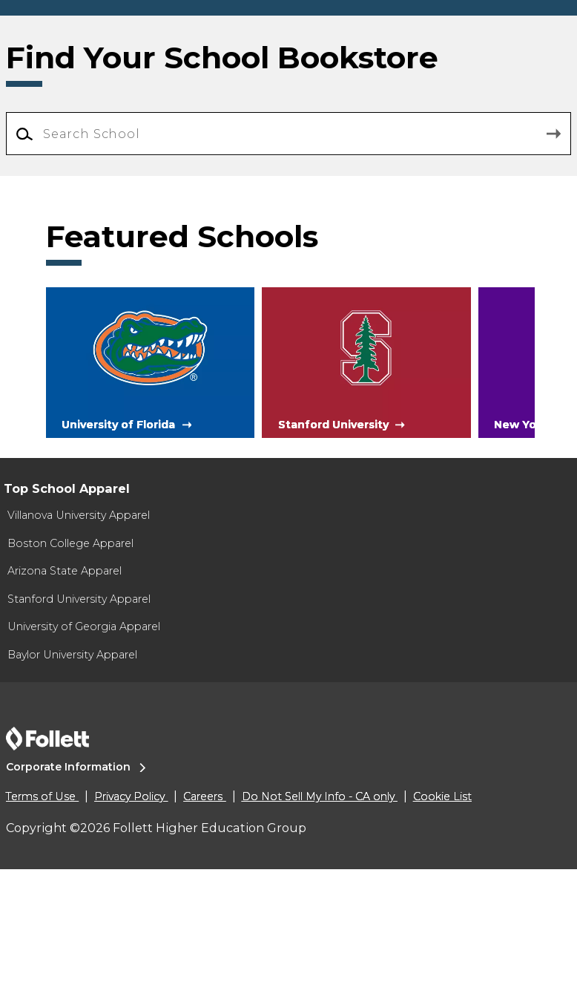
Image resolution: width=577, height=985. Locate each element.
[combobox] (288, 262)
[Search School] (288, 262)
